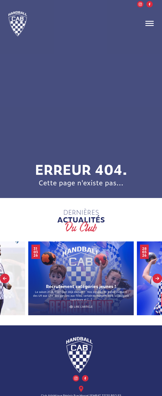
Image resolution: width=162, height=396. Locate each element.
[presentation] (4, 278)
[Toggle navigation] (149, 24)
